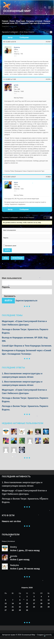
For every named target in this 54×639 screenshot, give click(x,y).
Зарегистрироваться (26, 300)
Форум (12, 21)
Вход (6, 258)
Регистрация (17, 258)
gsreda (13, 556)
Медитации (20, 21)
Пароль (6, 287)
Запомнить (9, 296)
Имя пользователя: (9, 230)
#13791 (48, 79)
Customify (48, 635)
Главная (5, 21)
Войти (7, 250)
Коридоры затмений (34, 21)
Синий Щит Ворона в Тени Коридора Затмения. (27, 346)
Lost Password (45, 30)
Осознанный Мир (17, 11)
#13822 (48, 177)
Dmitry (13, 547)
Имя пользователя (12, 278)
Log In (28, 30)
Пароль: (5, 238)
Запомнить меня (10, 246)
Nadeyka (14, 565)
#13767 (48, 42)
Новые (4, 541)
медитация (13, 26)
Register (35, 30)
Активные (11, 541)
